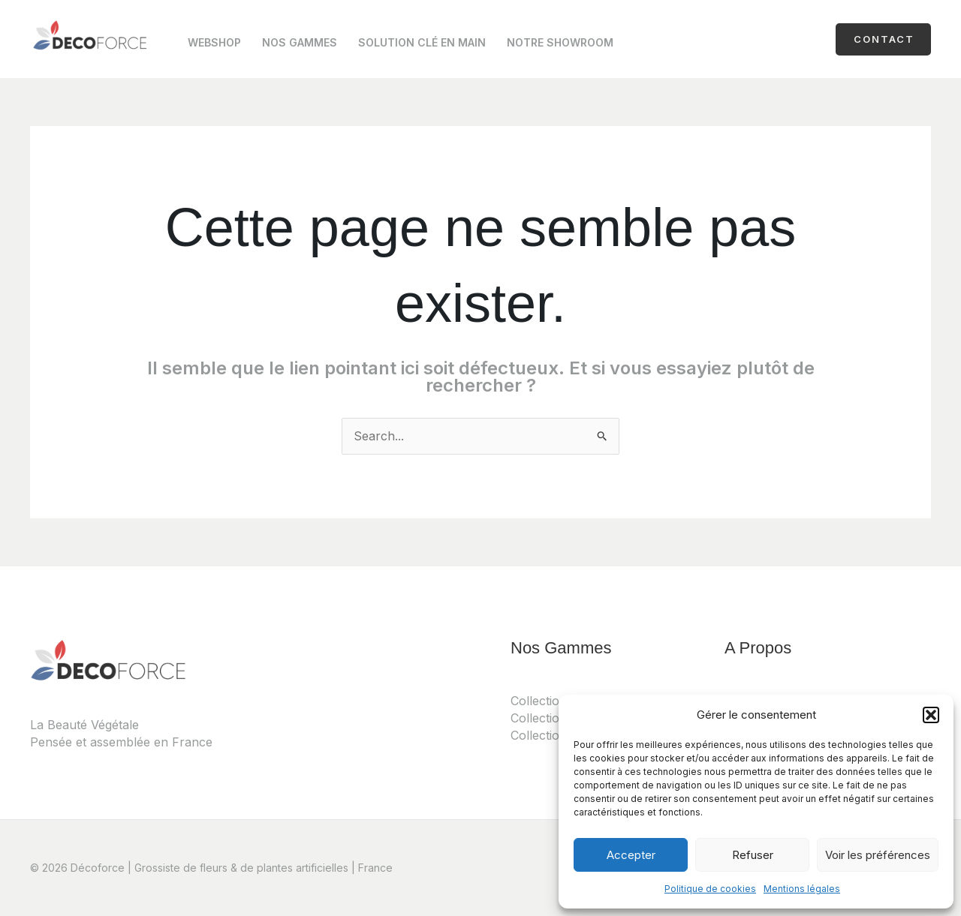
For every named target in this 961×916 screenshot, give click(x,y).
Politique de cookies (710, 888)
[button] (930, 714)
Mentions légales (802, 888)
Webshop (214, 42)
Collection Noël (554, 735)
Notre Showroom (560, 42)
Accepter (631, 855)
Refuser (752, 855)
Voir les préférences (877, 855)
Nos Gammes (299, 42)
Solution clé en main (422, 42)
